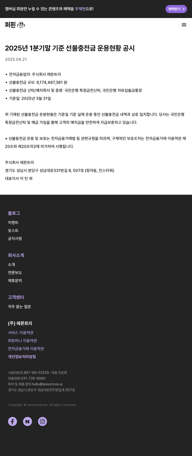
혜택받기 (177, 9)
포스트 (13, 230)
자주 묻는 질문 (19, 306)
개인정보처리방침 (22, 356)
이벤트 (13, 222)
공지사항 (15, 238)
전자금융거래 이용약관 (26, 348)
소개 (11, 264)
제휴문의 (15, 280)
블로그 (14, 213)
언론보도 (15, 272)
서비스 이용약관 (21, 332)
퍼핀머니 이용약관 (22, 340)
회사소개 (16, 255)
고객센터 (16, 297)
